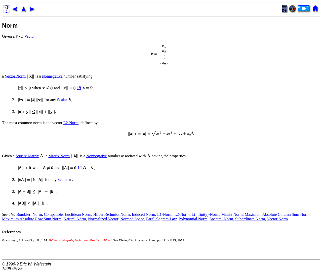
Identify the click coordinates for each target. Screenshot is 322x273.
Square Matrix (27, 156)
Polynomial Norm (193, 219)
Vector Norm (15, 76)
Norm (10, 25)
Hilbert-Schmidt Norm (111, 214)
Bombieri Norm (29, 214)
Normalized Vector (103, 219)
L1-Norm (164, 214)
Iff (79, 88)
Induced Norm (143, 214)
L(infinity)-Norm (205, 214)
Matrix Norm (59, 156)
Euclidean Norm (78, 214)
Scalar (62, 99)
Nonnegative (52, 76)
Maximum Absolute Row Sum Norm (31, 219)
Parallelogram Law (161, 219)
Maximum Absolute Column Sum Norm (277, 214)
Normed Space (132, 219)
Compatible (53, 214)
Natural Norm (74, 219)
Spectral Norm (221, 219)
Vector (29, 36)
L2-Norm (70, 123)
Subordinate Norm (250, 219)
